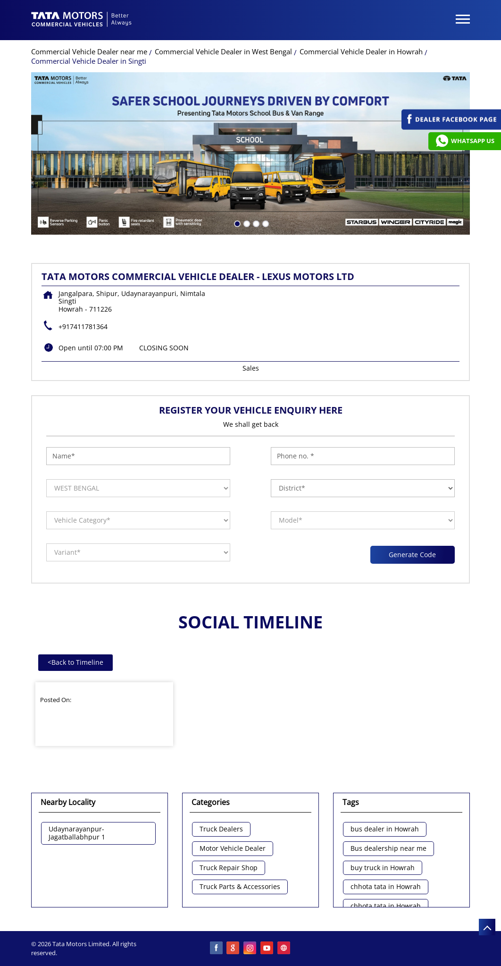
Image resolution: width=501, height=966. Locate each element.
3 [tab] (255, 222)
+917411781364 (83, 326)
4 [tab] (264, 222)
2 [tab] (245, 222)
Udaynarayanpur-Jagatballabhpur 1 (77, 833)
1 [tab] (236, 222)
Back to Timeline (75, 662)
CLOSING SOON (164, 347)
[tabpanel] (250, 153)
